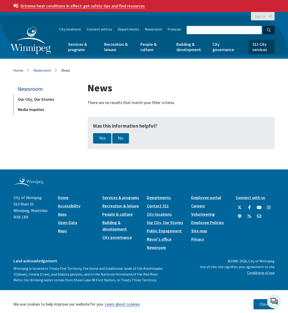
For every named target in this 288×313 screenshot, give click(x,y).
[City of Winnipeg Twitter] (240, 208)
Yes (102, 138)
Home (18, 70)
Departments (128, 29)
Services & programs (77, 47)
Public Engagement (164, 230)
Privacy (197, 239)
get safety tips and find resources (83, 6)
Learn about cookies (122, 304)
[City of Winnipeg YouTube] (259, 208)
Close (264, 304)
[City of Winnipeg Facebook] (249, 208)
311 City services (259, 47)
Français (174, 29)
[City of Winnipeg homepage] (28, 185)
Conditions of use (261, 272)
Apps (62, 214)
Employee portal (206, 197)
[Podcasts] (240, 216)
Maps (62, 230)
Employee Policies (207, 222)
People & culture (148, 47)
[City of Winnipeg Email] (259, 216)
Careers (198, 206)
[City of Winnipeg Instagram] (269, 208)
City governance (223, 47)
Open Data (67, 222)
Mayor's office (159, 239)
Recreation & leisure (116, 47)
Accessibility (69, 206)
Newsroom (153, 29)
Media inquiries (31, 109)
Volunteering (203, 214)
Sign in (260, 16)
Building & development (188, 47)
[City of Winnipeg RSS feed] (249, 216)
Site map (199, 230)
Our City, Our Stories (36, 99)
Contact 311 (158, 206)
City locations (70, 29)
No (120, 138)
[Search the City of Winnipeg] (224, 30)
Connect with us (99, 29)
